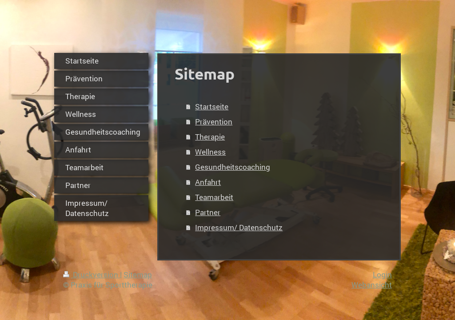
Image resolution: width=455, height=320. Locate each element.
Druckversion (91, 274)
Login (382, 274)
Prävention (213, 121)
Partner (207, 212)
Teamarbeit (214, 197)
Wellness (210, 152)
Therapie (210, 137)
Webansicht (371, 285)
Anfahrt (208, 182)
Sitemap (138, 274)
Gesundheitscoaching (232, 167)
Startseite (211, 106)
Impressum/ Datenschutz (239, 227)
